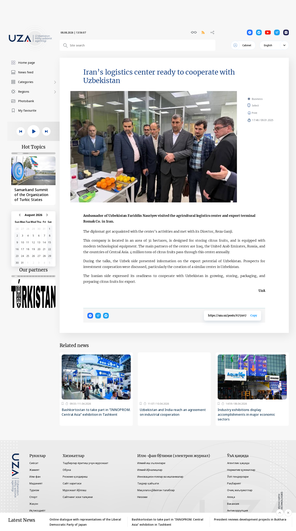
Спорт (33, 497)
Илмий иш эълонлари (151, 463)
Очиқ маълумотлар (239, 490)
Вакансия (233, 504)
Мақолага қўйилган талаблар (156, 490)
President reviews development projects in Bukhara (250, 519)
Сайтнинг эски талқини (78, 497)
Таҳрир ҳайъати (148, 483)
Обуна (67, 470)
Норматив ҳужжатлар (241, 470)
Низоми (142, 497)
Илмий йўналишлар (149, 470)
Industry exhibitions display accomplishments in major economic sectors (246, 414)
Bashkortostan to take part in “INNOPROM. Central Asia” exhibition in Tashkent (96, 412)
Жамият (34, 470)
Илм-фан (34, 476)
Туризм (34, 490)
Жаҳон (33, 504)
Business (257, 98)
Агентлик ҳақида (238, 463)
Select (260, 105)
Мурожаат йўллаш (74, 490)
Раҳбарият (234, 483)
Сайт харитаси (72, 483)
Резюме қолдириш (75, 476)
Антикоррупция (237, 510)
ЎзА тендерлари (238, 476)
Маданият (36, 483)
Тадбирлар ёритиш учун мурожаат (85, 463)
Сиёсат (33, 463)
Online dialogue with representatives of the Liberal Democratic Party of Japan (85, 521)
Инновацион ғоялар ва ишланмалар (160, 476)
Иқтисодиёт (37, 510)
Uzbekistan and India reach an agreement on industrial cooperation (173, 412)
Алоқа (231, 497)
